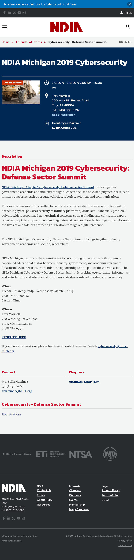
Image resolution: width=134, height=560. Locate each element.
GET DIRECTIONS (63, 115)
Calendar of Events (29, 42)
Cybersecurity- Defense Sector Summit (77, 42)
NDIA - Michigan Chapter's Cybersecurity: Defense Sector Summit (48, 187)
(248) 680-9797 (68, 110)
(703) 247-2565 (12, 386)
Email (125, 42)
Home (6, 42)
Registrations (12, 414)
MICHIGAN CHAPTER (83, 382)
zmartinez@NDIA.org (17, 391)
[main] (67, 240)
